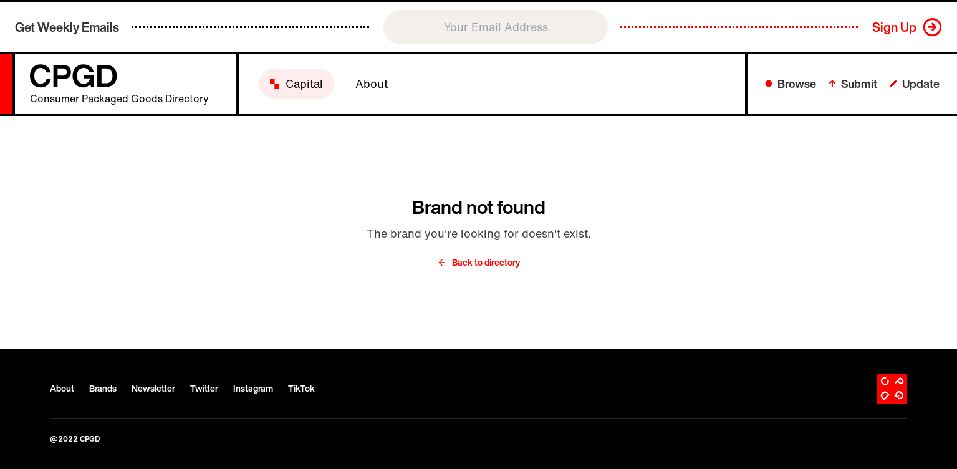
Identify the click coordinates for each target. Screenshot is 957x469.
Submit (853, 83)
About (62, 388)
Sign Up (894, 27)
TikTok (301, 388)
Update (915, 83)
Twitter (204, 388)
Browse (790, 83)
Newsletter (153, 388)
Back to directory (478, 262)
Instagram (253, 388)
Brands (103, 388)
